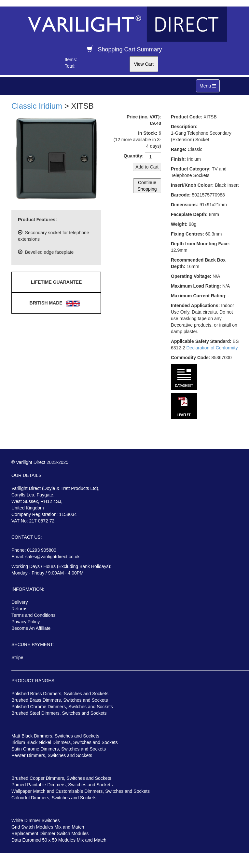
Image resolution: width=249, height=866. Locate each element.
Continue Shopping (147, 186)
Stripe (17, 657)
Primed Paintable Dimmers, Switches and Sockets (62, 784)
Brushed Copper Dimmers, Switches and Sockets (61, 778)
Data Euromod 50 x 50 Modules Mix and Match (58, 840)
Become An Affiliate (30, 628)
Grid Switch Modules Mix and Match (47, 827)
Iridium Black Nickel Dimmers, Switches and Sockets (64, 742)
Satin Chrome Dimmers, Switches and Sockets (58, 748)
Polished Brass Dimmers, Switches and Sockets (59, 693)
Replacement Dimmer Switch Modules (50, 833)
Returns (19, 608)
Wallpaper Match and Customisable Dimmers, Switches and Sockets (80, 791)
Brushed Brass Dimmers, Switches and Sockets (59, 700)
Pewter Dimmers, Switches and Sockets (51, 755)
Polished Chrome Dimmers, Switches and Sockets (62, 706)
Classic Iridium (36, 105)
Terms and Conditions (33, 615)
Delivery (19, 602)
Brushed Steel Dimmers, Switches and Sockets (59, 713)
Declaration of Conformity (212, 347)
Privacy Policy (25, 621)
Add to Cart (147, 166)
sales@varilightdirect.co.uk (52, 556)
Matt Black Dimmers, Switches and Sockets (55, 735)
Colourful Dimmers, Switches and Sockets (53, 797)
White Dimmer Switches (35, 820)
